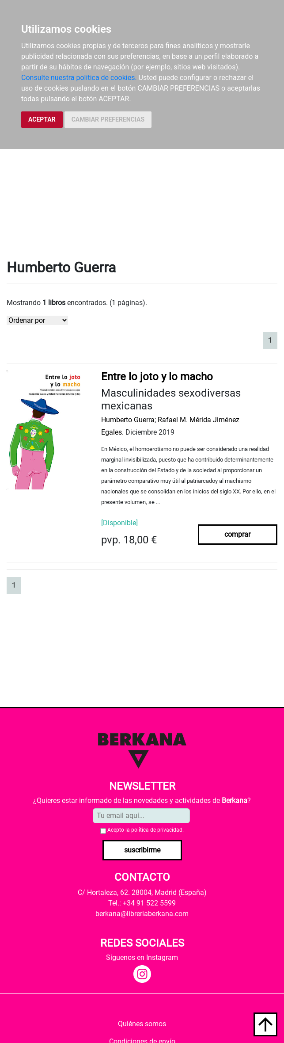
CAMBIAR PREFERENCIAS (108, 119)
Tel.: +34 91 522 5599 (142, 903)
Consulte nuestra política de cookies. (79, 77)
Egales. (112, 432)
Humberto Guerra (128, 420)
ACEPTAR (42, 119)
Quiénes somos (142, 1024)
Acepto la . (145, 830)
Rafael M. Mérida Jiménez (198, 420)
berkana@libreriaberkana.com (142, 913)
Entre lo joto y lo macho (157, 377)
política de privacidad (156, 830)
